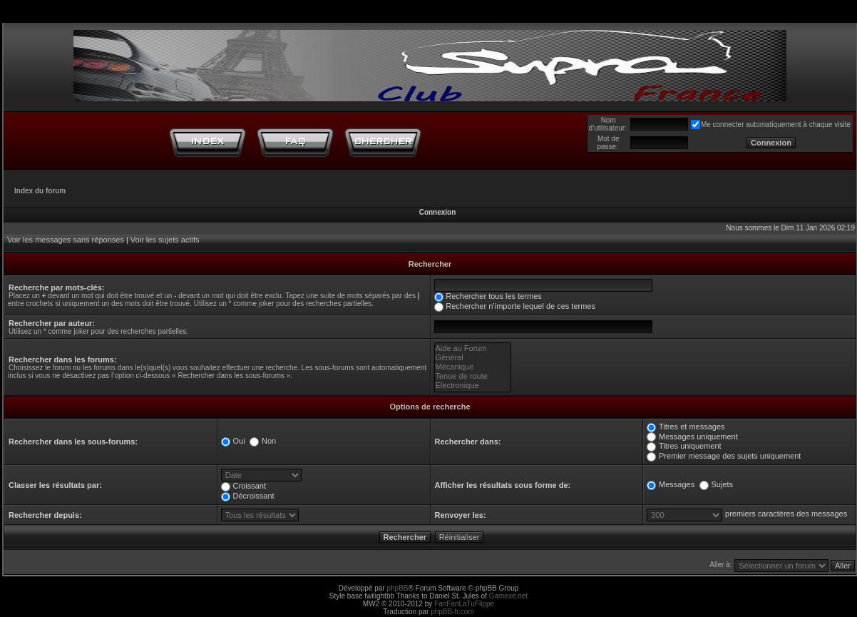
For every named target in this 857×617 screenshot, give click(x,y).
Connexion (437, 212)
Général (473, 357)
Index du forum (40, 191)
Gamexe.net (508, 596)
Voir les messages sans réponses (65, 239)
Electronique (473, 385)
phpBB (397, 588)
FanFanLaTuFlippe (464, 604)
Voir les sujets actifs (165, 239)
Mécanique (473, 367)
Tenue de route (473, 376)
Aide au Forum (473, 348)
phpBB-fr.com (452, 612)
